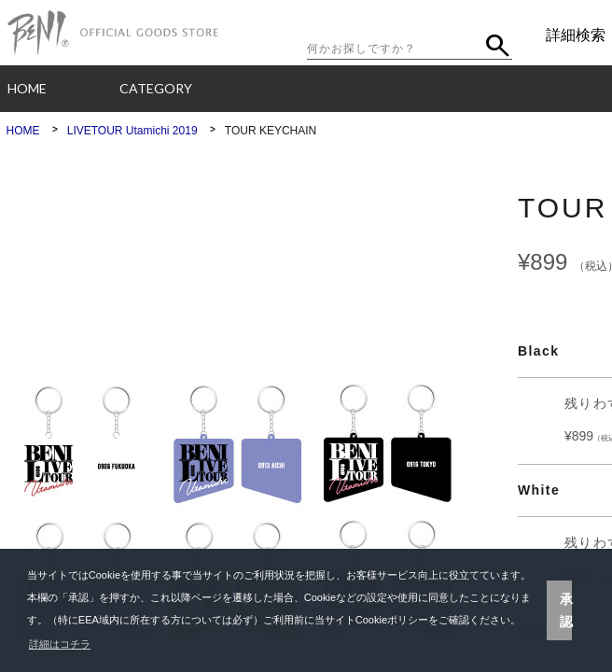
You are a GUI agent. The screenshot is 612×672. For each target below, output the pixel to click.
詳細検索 (575, 35)
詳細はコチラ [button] (59, 644)
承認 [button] (566, 610)
